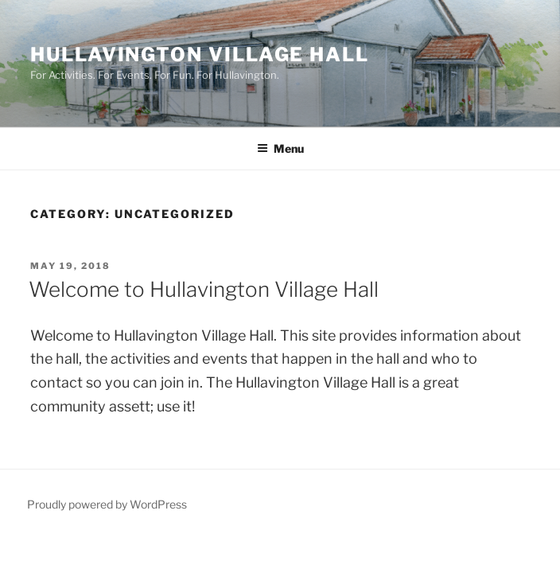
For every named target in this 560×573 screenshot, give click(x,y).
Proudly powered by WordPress (107, 504)
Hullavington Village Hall (199, 54)
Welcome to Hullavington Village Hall (204, 289)
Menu (280, 148)
